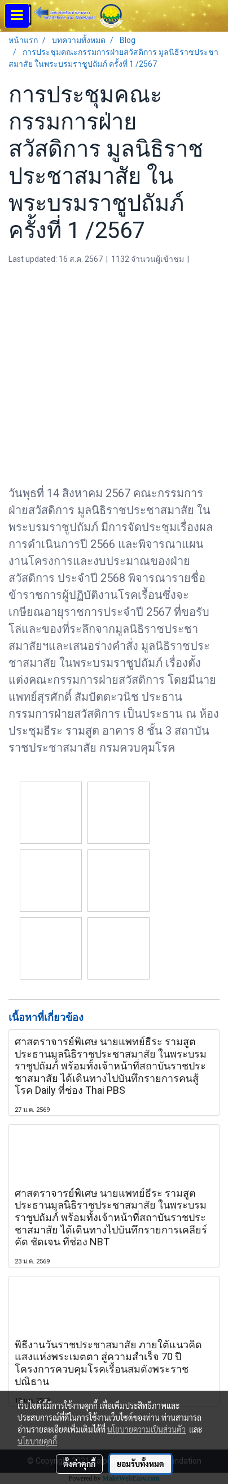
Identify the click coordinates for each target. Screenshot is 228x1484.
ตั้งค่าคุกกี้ (79, 1464)
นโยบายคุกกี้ (37, 1441)
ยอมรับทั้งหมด (140, 1464)
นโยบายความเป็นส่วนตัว (146, 1429)
